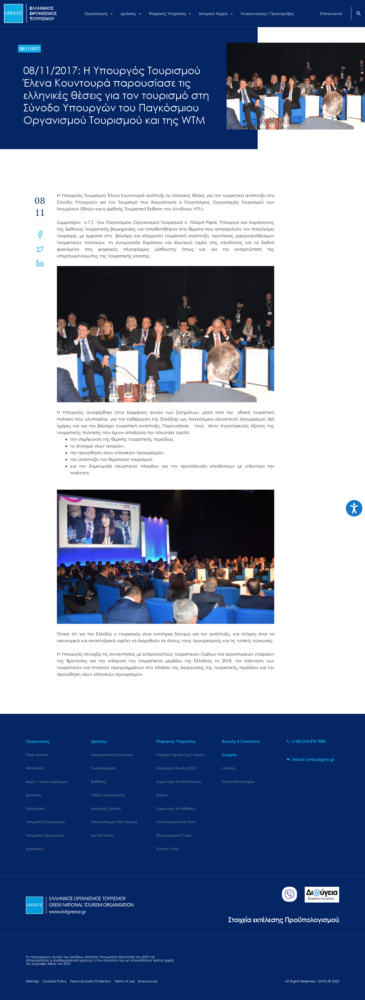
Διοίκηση (33, 794)
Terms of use (125, 981)
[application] (110, 13)
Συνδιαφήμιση (103, 768)
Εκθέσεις (98, 781)
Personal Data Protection (90, 981)
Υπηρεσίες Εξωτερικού (45, 835)
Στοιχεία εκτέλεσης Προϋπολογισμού (283, 919)
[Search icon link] (358, 14)
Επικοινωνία (147, 981)
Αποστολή (35, 768)
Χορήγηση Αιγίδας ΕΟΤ (176, 768)
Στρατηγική (35, 808)
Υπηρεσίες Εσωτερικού (45, 821)
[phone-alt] (306, 741)
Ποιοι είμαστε (37, 754)
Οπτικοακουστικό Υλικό (176, 821)
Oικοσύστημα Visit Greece (114, 821)
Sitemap (32, 981)
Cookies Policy (54, 981)
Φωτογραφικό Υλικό (173, 835)
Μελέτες (228, 768)
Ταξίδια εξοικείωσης (108, 794)
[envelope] (310, 759)
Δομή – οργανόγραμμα (46, 781)
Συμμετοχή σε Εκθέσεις (175, 808)
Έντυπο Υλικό (167, 848)
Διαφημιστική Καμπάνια (112, 754)
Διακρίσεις (35, 848)
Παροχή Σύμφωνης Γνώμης (180, 754)
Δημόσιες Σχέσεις (106, 808)
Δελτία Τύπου (102, 835)
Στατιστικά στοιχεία (238, 781)
